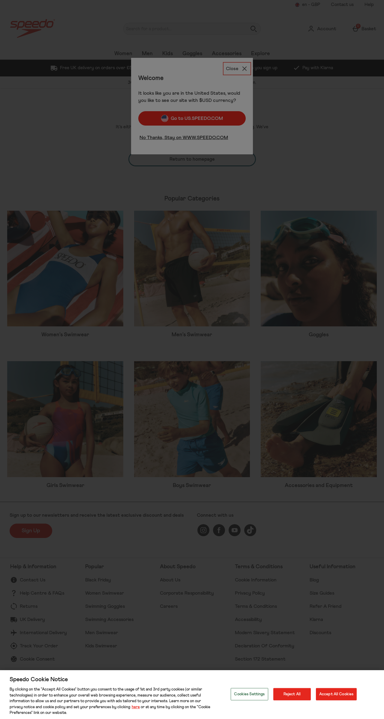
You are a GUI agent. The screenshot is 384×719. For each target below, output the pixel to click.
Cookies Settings (249, 694)
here (136, 707)
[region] (192, 694)
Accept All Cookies (336, 694)
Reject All (292, 694)
